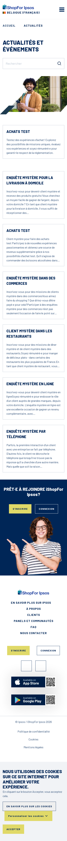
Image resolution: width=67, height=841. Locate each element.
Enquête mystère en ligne (30, 384)
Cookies (33, 739)
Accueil (9, 25)
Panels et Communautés (33, 620)
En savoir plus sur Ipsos (31, 602)
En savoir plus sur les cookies (29, 806)
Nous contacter (33, 633)
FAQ (33, 627)
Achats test (18, 131)
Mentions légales (33, 747)
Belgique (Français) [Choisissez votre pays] (23, 12)
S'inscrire (20, 508)
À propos (33, 608)
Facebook (26, 666)
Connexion (46, 508)
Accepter (13, 829)
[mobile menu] (61, 9)
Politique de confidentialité (34, 731)
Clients (33, 614)
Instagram (40, 666)
